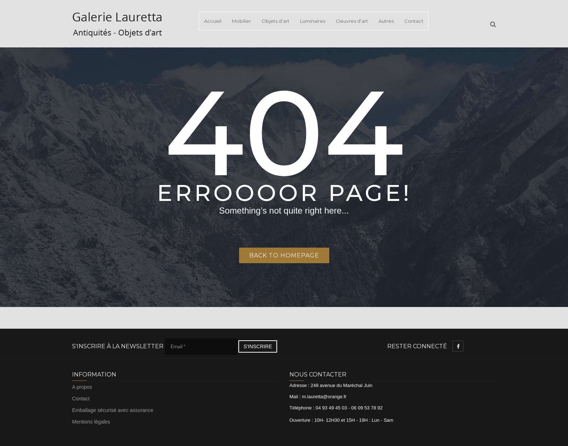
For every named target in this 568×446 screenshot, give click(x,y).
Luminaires (312, 21)
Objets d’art (275, 21)
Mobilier (241, 21)
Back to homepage (284, 255)
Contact (413, 21)
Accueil (212, 21)
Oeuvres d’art (352, 21)
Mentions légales (91, 422)
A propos (82, 387)
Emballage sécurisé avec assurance (112, 410)
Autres (386, 21)
